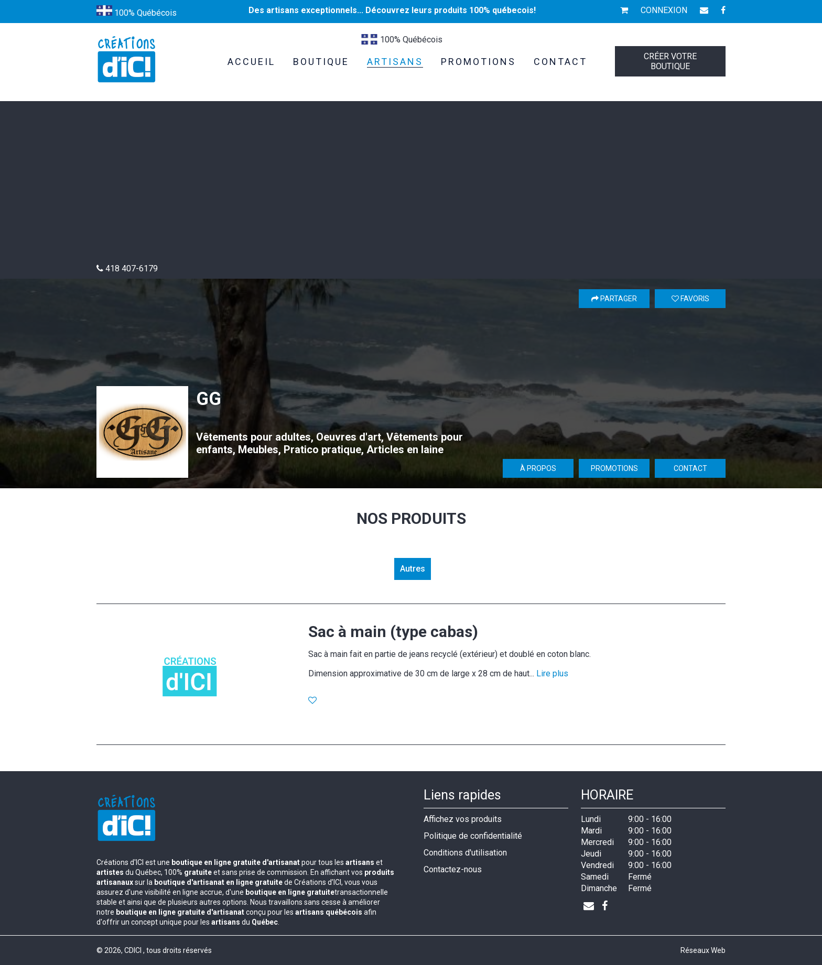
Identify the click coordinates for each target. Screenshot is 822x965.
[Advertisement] (411, 185)
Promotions (614, 468)
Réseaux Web (703, 950)
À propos (538, 468)
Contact (690, 468)
